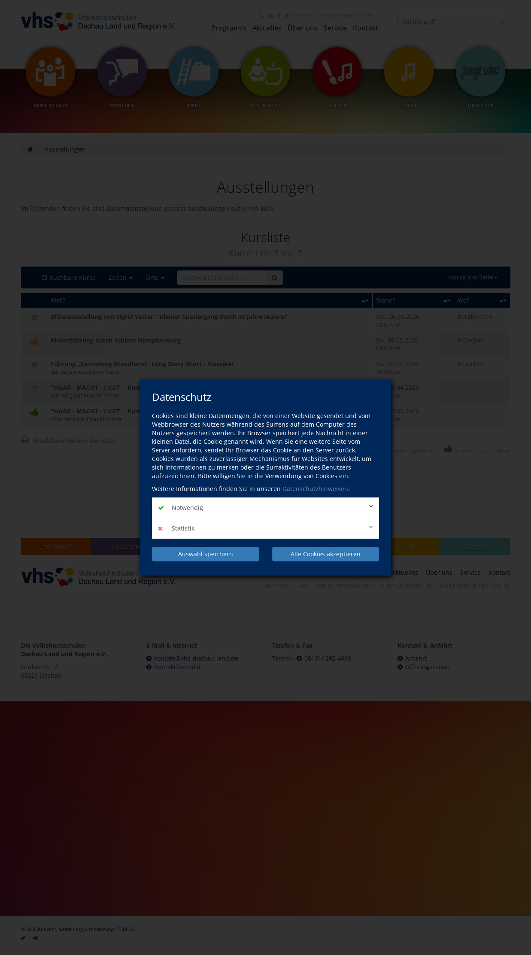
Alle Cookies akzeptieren (326, 554)
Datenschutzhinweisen (315, 489)
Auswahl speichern (205, 554)
